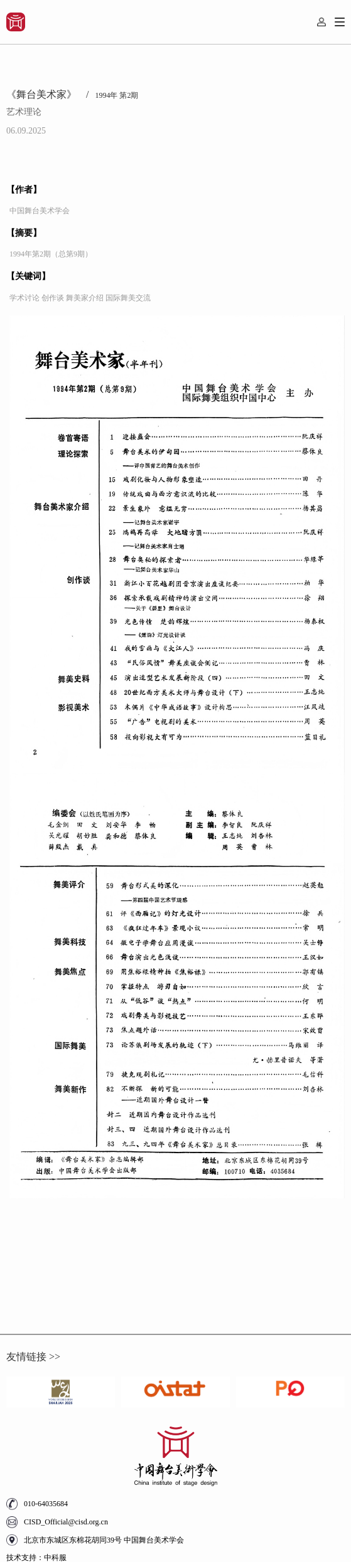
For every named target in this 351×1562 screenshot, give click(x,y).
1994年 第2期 (116, 95)
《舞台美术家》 (47, 94)
